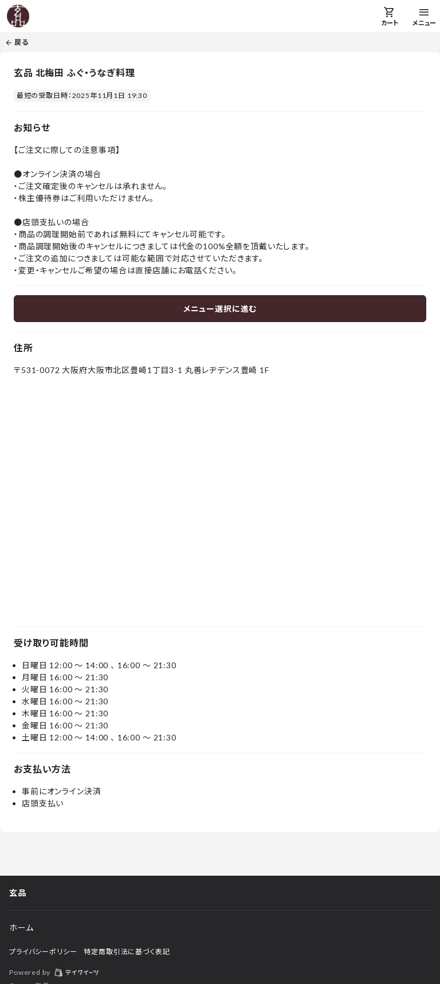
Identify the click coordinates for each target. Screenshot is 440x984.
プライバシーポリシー (43, 951)
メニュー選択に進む (220, 308)
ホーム (21, 927)
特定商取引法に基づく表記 (127, 951)
